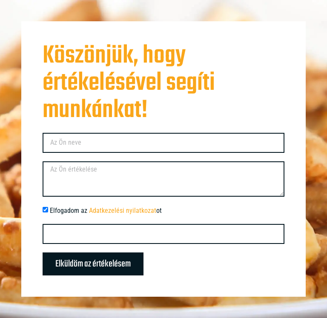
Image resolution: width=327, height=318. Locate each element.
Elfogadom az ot (106, 210)
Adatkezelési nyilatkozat (122, 210)
